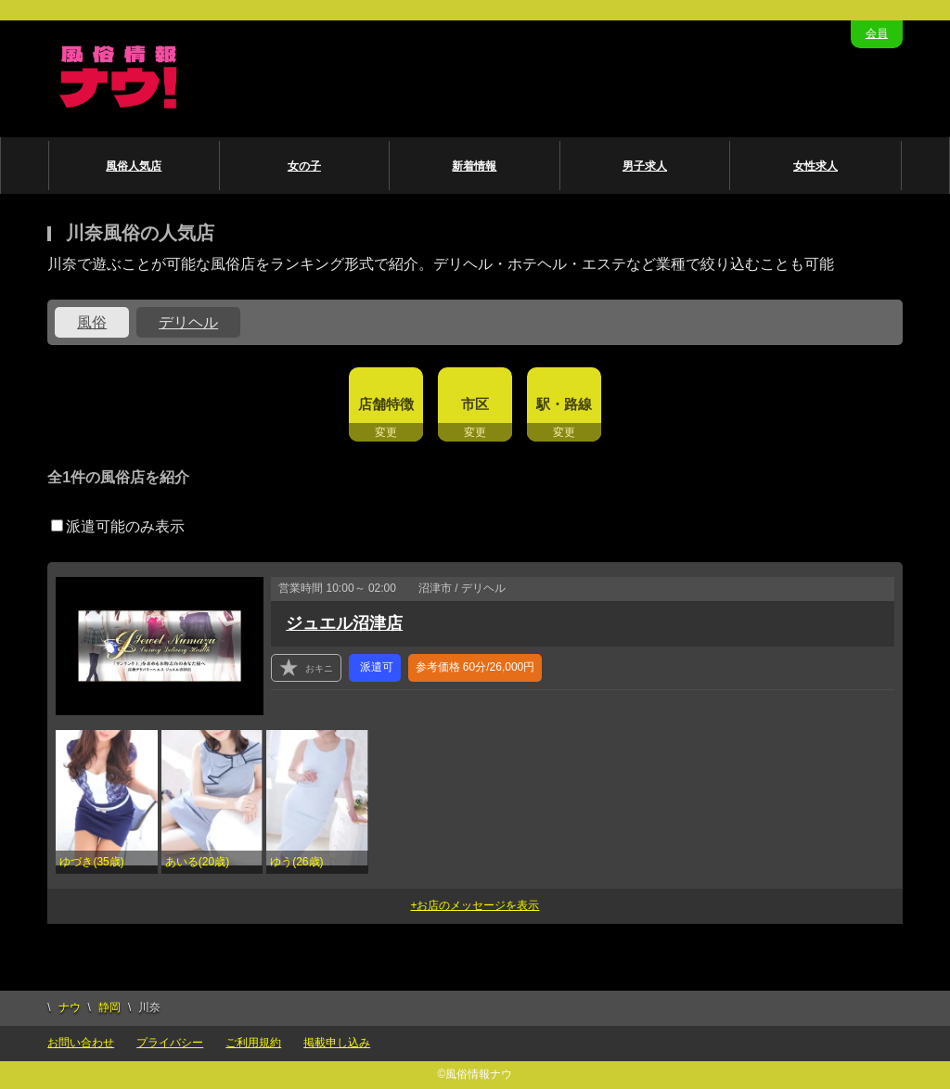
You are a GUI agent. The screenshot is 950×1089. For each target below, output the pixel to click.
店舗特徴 (386, 404)
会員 (877, 33)
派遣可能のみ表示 (118, 526)
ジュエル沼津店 (344, 623)
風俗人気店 (133, 166)
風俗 (92, 322)
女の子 (304, 166)
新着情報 (474, 166)
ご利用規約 (253, 1042)
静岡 (109, 1007)
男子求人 (645, 166)
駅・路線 (564, 404)
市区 (475, 404)
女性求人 (815, 166)
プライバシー (169, 1042)
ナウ (69, 1007)
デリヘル (188, 322)
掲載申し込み (336, 1042)
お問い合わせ (80, 1042)
